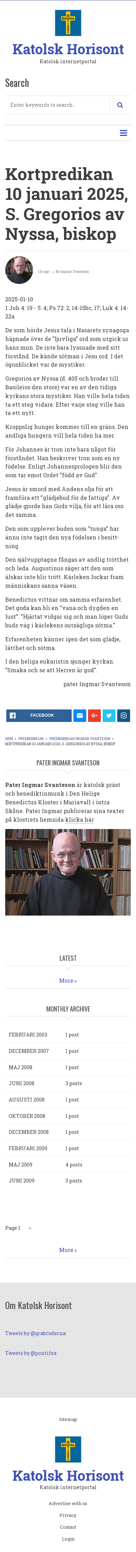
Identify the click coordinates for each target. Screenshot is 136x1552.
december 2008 (29, 1132)
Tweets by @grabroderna (35, 1333)
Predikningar (31, 739)
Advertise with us (68, 1503)
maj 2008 (20, 1067)
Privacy (68, 1515)
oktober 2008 (27, 1116)
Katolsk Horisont (68, 49)
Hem (9, 739)
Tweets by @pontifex (31, 1353)
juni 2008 (21, 1083)
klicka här (79, 819)
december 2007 (29, 1051)
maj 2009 (20, 1164)
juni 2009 (21, 1180)
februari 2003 (28, 1034)
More (66, 980)
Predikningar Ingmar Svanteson (79, 739)
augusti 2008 (27, 1099)
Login (68, 1539)
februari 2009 (28, 1148)
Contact (68, 1527)
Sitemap (68, 1419)
